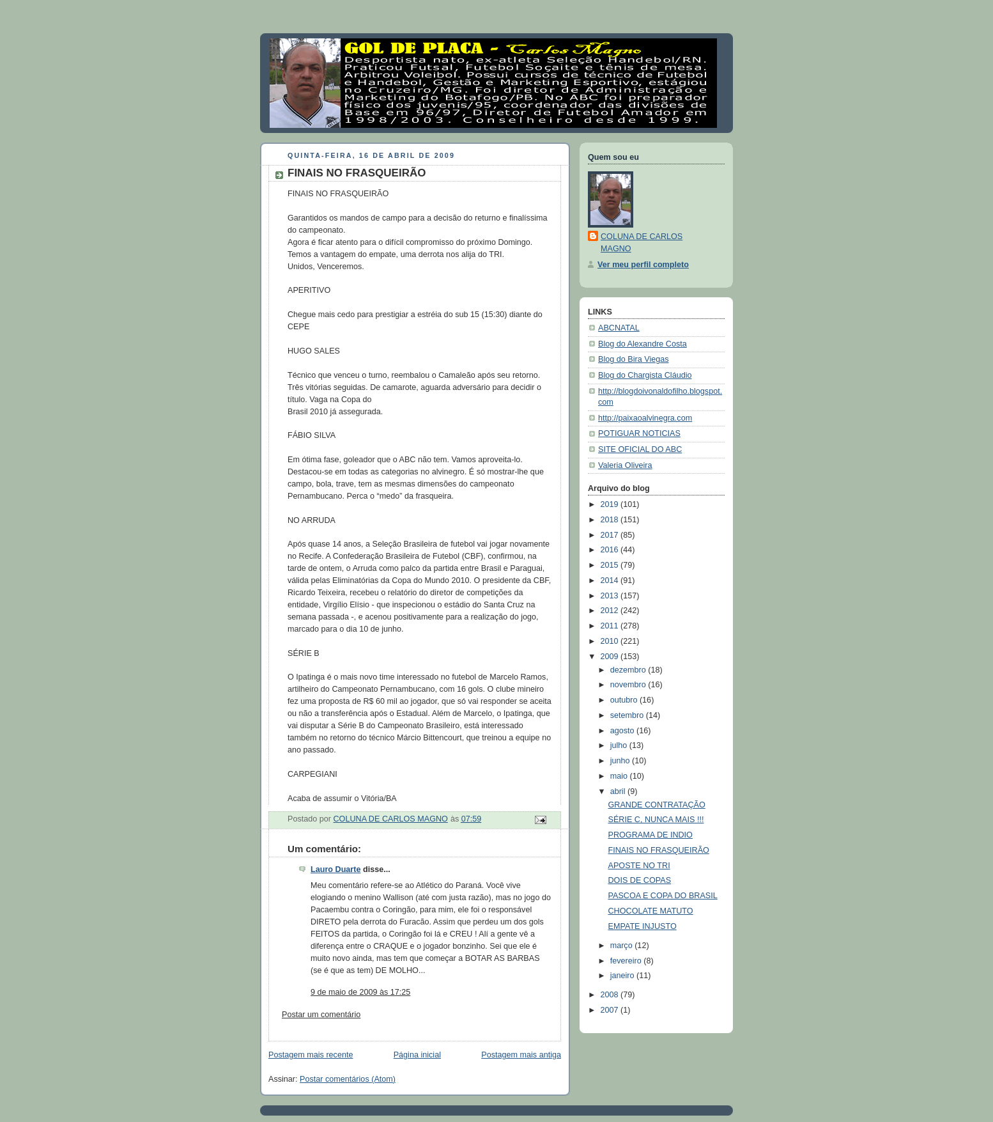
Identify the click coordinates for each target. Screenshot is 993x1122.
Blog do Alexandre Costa (642, 343)
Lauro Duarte (335, 869)
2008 (611, 994)
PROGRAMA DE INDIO (650, 834)
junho (621, 760)
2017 (611, 535)
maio (620, 776)
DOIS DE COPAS (640, 880)
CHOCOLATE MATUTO (650, 911)
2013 (611, 595)
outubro (625, 700)
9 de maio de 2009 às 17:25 (360, 992)
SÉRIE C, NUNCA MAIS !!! (656, 819)
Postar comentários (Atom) (348, 1079)
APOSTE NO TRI (639, 865)
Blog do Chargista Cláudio (645, 375)
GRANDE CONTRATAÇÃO (656, 804)
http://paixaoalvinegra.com (645, 418)
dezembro (629, 670)
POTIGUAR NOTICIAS (639, 433)
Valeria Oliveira (625, 465)
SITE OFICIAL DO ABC (640, 449)
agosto (623, 730)
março (622, 945)
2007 (611, 1010)
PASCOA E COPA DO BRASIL (663, 895)
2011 (611, 625)
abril (618, 791)
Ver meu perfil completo (643, 264)
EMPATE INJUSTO (642, 926)
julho (619, 745)
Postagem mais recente (310, 1054)
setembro (628, 715)
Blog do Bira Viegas (633, 359)
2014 (611, 580)
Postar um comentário (321, 1014)
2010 (611, 641)
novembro (629, 684)
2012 (611, 610)
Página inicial (417, 1054)
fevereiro (627, 960)
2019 (611, 504)
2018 (611, 519)
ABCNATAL (619, 327)
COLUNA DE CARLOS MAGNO (641, 242)
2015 (611, 565)
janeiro (623, 975)
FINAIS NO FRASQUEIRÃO (658, 850)
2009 (611, 656)
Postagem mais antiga (521, 1054)
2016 (611, 549)
